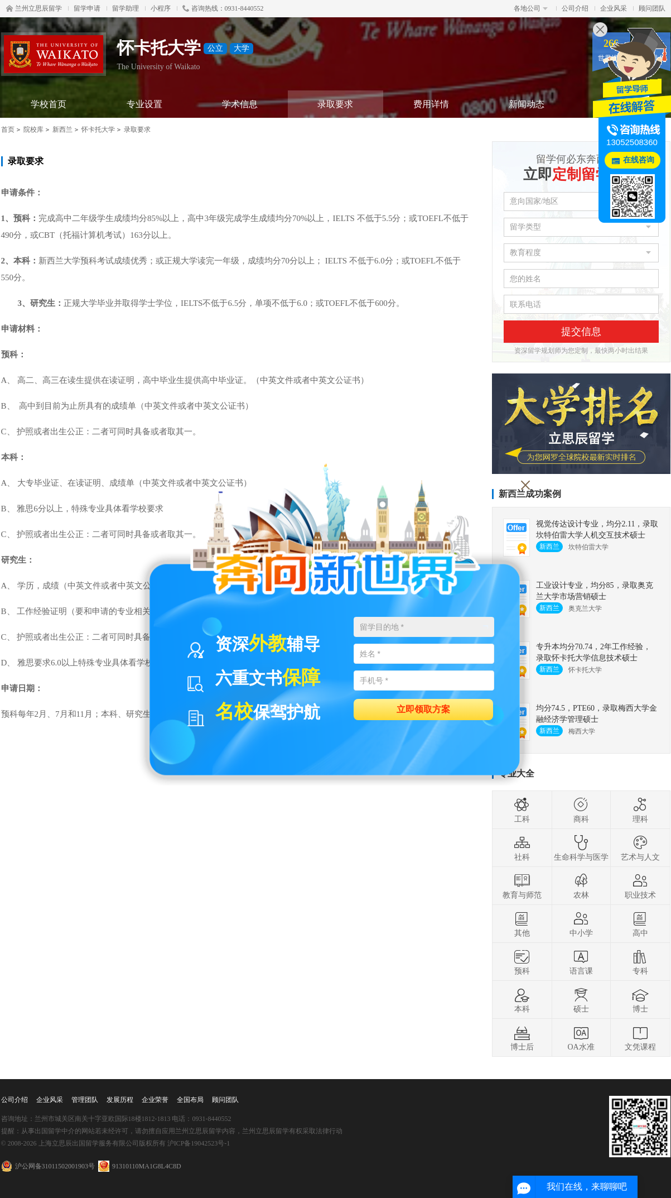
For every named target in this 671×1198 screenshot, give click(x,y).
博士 (640, 999)
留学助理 (125, 8)
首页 (8, 129)
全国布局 (190, 1100)
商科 (581, 810)
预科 (522, 961)
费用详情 (431, 104)
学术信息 (240, 104)
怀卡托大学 (98, 129)
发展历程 (120, 1100)
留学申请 (87, 8)
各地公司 (531, 8)
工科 (522, 810)
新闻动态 (526, 104)
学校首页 (48, 104)
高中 (640, 924)
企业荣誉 (155, 1100)
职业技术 (640, 886)
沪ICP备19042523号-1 (198, 1143)
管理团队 (84, 1100)
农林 (581, 886)
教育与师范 (522, 886)
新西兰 (62, 129)
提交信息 (581, 331)
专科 (640, 961)
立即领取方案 (423, 708)
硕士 (581, 999)
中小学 (581, 924)
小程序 (161, 8)
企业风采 (613, 8)
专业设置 (144, 104)
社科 (522, 848)
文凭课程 (640, 1037)
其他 (522, 924)
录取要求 (335, 104)
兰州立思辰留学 (34, 8)
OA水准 (580, 1037)
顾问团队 (652, 8)
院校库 (33, 129)
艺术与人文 (640, 848)
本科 (522, 999)
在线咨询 (638, 160)
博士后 (522, 1037)
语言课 (581, 961)
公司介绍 (575, 8)
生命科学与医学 (581, 848)
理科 (640, 810)
